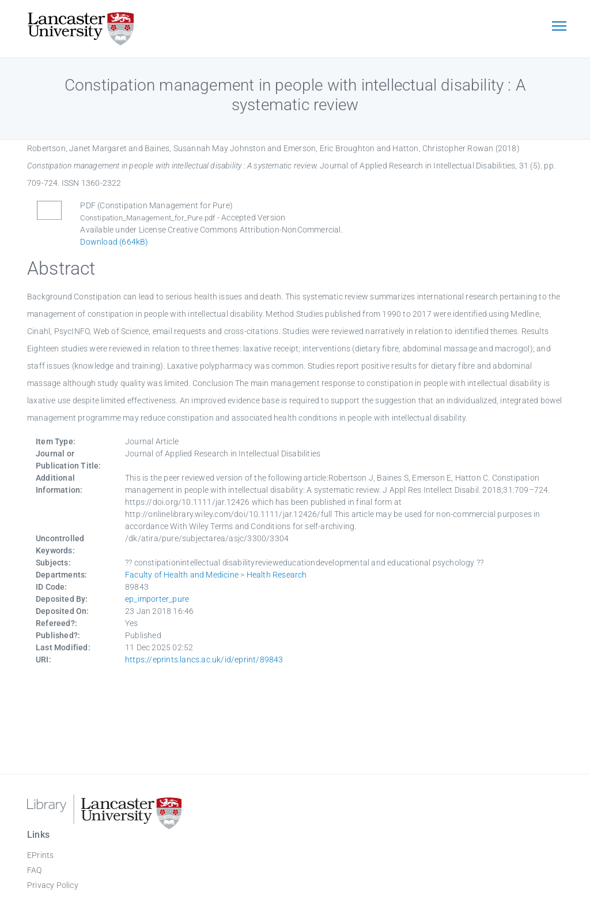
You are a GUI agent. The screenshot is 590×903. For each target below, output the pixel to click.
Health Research (277, 574)
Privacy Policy (52, 885)
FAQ (34, 870)
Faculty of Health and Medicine (182, 574)
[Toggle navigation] (559, 27)
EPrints (40, 855)
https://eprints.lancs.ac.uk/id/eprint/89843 (204, 659)
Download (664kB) (114, 241)
